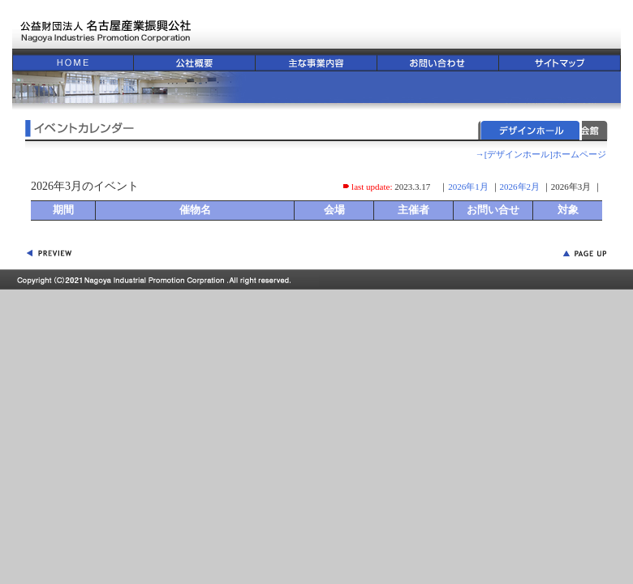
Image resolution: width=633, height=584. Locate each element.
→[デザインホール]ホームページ (541, 154)
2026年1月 (468, 186)
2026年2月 (520, 186)
